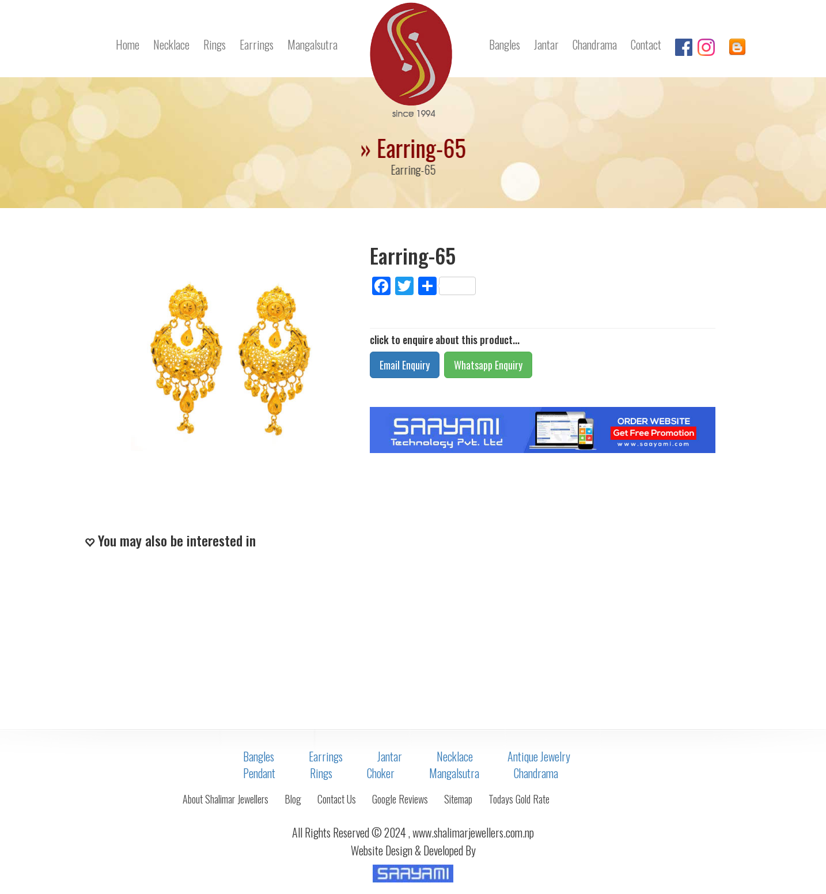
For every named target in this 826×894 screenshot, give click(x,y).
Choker (381, 773)
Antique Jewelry (538, 756)
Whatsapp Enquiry (488, 364)
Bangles (504, 44)
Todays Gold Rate (519, 798)
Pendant (259, 773)
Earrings (257, 44)
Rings (214, 44)
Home (127, 44)
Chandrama (595, 44)
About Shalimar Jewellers (225, 798)
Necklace (171, 44)
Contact (646, 44)
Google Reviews (400, 798)
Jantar (546, 44)
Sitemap (458, 798)
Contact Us (336, 798)
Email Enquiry (405, 364)
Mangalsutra (312, 44)
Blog (293, 798)
